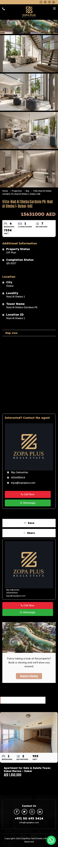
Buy (28, 191)
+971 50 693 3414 (29, 818)
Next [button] (54, 732)
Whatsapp (27, 502)
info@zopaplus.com (29, 822)
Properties (17, 191)
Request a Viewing (29, 676)
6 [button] (42, 780)
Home (5, 191)
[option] (29, 746)
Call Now (27, 494)
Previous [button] (4, 732)
